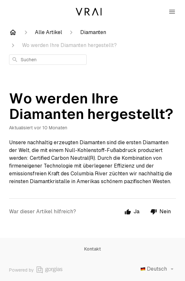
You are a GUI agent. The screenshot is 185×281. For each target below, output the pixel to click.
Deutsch (158, 269)
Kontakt (92, 249)
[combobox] (48, 59)
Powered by (35, 269)
